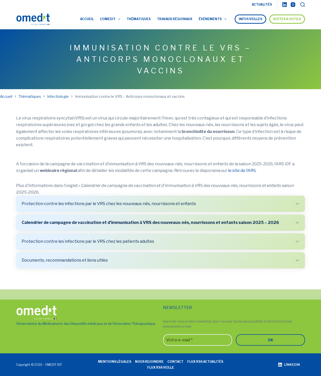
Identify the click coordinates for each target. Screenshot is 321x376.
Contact (175, 362)
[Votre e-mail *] (197, 340)
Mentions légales (114, 362)
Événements (213, 19)
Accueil (87, 19)
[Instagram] (293, 4)
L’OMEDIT (111, 19)
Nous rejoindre (149, 362)
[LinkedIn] (284, 4)
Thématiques (139, 19)
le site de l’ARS (242, 170)
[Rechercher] (302, 4)
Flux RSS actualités (205, 362)
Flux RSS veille (160, 367)
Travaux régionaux (174, 19)
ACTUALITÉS (262, 4)
